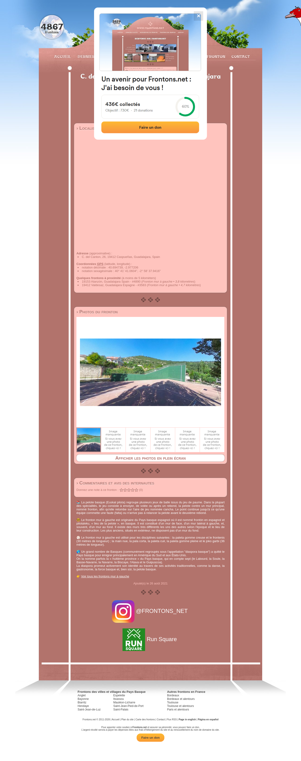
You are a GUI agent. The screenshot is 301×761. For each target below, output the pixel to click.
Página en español (208, 719)
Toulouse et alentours (180, 706)
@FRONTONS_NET (150, 611)
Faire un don (150, 737)
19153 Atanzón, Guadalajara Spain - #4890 (111, 281)
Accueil (62, 56)
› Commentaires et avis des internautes (115, 482)
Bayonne (83, 699)
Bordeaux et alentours (180, 699)
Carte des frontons (145, 719)
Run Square (150, 639)
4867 (51, 26)
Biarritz (82, 702)
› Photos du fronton (97, 311)
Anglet (82, 695)
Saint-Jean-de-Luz (89, 709)
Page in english (187, 719)
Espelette (119, 695)
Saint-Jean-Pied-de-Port (128, 706)
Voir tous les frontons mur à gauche (105, 576)
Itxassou (118, 699)
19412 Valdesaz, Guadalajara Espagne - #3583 (114, 285)
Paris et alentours (178, 709)
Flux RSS (172, 719)
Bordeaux (173, 695)
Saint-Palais (120, 709)
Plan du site (127, 719)
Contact (240, 56)
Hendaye (83, 706)
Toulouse (172, 702)
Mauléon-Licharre (124, 702)
